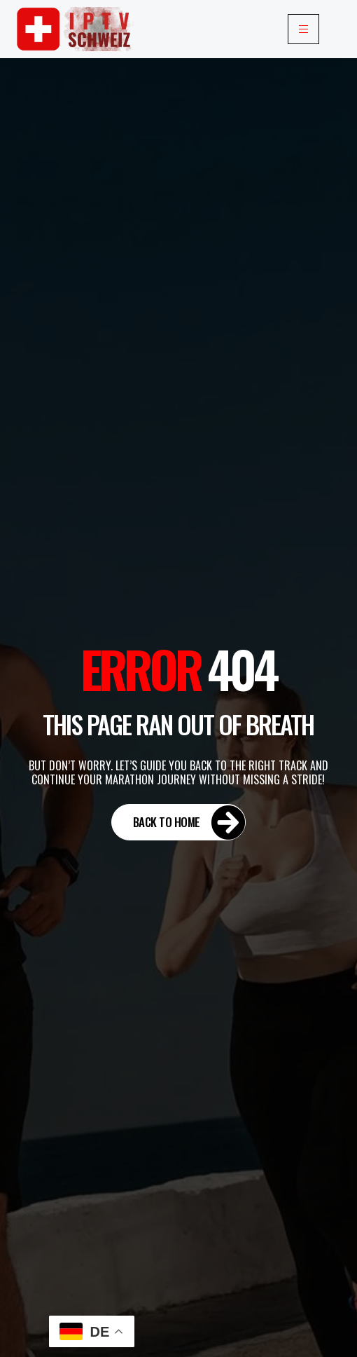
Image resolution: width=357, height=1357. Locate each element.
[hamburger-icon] (303, 29)
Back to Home (189, 822)
